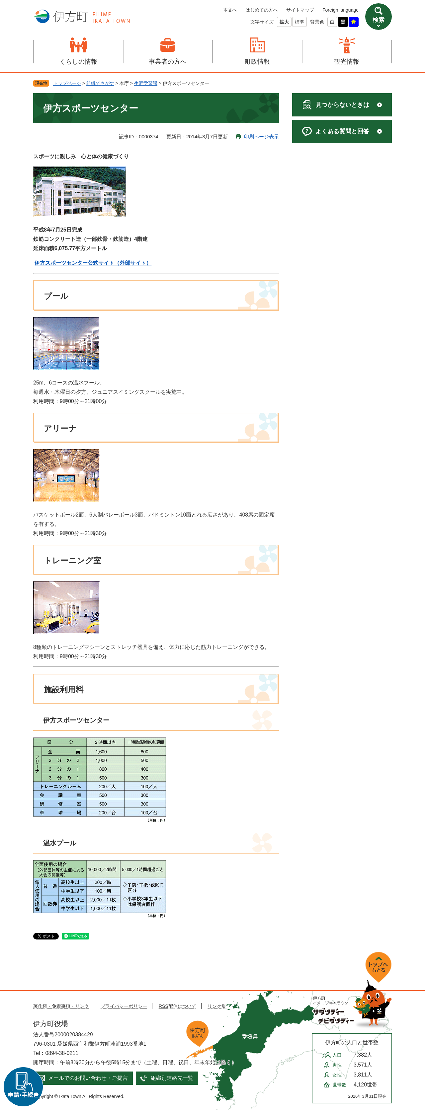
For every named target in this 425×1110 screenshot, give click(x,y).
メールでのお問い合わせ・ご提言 (88, 1078)
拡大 (284, 22)
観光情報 (346, 61)
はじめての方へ (261, 10)
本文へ (230, 10)
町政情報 (257, 61)
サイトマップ (300, 10)
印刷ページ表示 (261, 136)
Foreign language (340, 10)
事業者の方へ (168, 61)
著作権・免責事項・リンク (61, 1006)
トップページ (67, 83)
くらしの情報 (78, 61)
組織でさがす (100, 83)
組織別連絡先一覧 (172, 1078)
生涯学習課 (145, 83)
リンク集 (217, 1006)
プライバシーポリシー (124, 1006)
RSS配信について (177, 1006)
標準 (299, 22)
